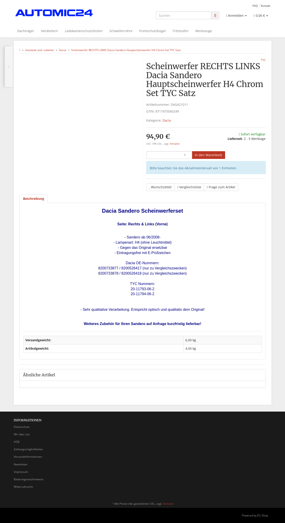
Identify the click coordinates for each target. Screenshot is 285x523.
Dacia (167, 120)
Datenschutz (22, 427)
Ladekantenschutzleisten (84, 31)
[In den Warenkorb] (208, 155)
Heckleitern (49, 31)
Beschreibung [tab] (33, 198)
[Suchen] (183, 15)
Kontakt (265, 5)
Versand (174, 143)
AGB (16, 442)
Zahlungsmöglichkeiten (28, 449)
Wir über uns (22, 434)
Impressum (21, 472)
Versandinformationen (28, 457)
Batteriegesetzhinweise (28, 479)
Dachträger (25, 31)
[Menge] (169, 155)
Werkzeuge (203, 31)
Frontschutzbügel (152, 31)
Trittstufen (180, 31)
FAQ (255, 5)
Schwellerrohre (120, 31)
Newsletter (21, 464)
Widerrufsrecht (23, 487)
